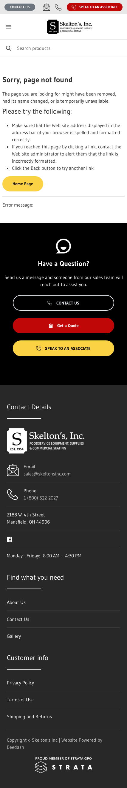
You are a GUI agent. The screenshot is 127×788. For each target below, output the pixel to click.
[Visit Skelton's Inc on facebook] (9, 539)
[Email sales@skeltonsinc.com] (46, 7)
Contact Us (20, 7)
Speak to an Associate (95, 7)
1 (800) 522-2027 (41, 498)
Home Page (23, 183)
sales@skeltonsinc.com (47, 474)
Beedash (15, 747)
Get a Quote (63, 325)
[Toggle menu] (8, 26)
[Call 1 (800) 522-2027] (58, 7)
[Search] (63, 48)
